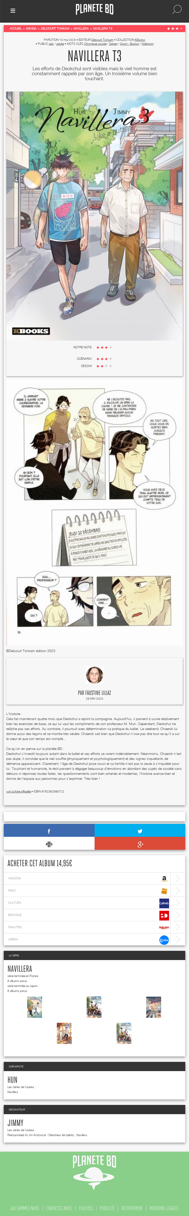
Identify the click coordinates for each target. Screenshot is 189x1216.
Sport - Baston (129, 44)
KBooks (140, 40)
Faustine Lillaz (98, 693)
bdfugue (88, 915)
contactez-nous (59, 1208)
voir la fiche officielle (18, 791)
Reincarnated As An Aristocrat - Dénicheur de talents (40, 1135)
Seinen (113, 44)
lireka (88, 940)
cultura (88, 903)
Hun (12, 1080)
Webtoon (148, 44)
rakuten (88, 928)
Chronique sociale (95, 44)
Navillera (19, 969)
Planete (94, 9)
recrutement (132, 1208)
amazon (88, 879)
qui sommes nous (25, 1208)
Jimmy (15, 1123)
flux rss (86, 1208)
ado (51, 44)
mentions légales (164, 1208)
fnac (88, 891)
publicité (107, 1208)
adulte (60, 44)
